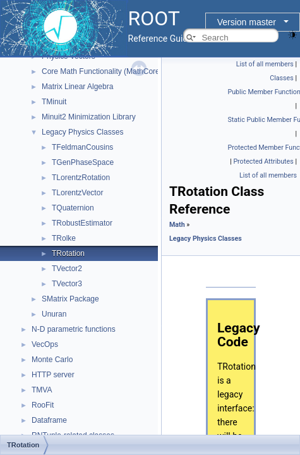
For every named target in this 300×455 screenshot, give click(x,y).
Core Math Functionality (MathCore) (102, 71)
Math (177, 225)
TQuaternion (73, 207)
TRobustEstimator (82, 223)
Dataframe (49, 420)
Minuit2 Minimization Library (89, 116)
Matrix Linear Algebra (77, 86)
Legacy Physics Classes (82, 132)
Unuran (54, 314)
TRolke (64, 238)
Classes (281, 78)
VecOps (45, 344)
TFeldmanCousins (82, 147)
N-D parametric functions (74, 329)
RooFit (43, 405)
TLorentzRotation (81, 177)
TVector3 (67, 283)
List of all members (265, 64)
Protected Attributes (263, 161)
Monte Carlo (52, 359)
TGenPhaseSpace (83, 162)
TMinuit (54, 101)
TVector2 (67, 268)
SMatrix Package (70, 298)
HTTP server (53, 374)
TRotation (68, 253)
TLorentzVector (77, 192)
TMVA (42, 389)
